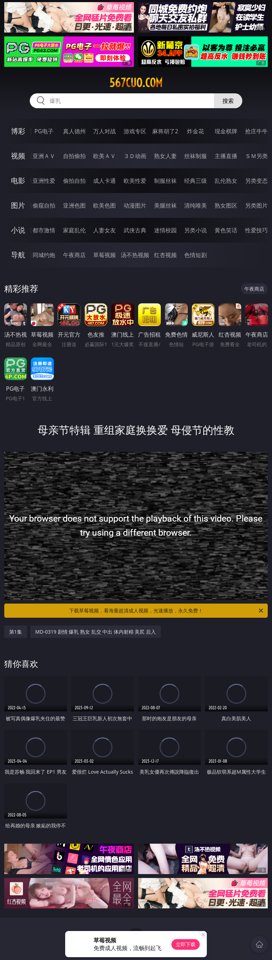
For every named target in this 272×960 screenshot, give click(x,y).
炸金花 (195, 131)
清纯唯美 (195, 205)
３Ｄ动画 (135, 156)
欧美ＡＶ (104, 156)
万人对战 (104, 131)
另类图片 (256, 205)
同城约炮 (44, 255)
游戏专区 (135, 131)
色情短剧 (195, 255)
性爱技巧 (256, 230)
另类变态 (256, 181)
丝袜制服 (195, 156)
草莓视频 (104, 255)
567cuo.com (136, 83)
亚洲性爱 (44, 181)
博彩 (18, 131)
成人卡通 (104, 181)
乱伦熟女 (226, 181)
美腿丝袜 (165, 205)
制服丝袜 (165, 181)
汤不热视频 (135, 255)
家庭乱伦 (74, 230)
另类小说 (195, 230)
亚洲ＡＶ (44, 156)
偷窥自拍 (44, 205)
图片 (18, 205)
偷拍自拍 (74, 181)
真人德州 (74, 131)
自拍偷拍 (74, 156)
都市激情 (44, 230)
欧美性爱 (135, 181)
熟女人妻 (165, 156)
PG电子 (43, 131)
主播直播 (226, 156)
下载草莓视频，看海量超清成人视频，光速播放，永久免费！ (166, 610)
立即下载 (186, 944)
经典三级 (195, 181)
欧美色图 (104, 205)
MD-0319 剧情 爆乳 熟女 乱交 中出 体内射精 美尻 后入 (95, 631)
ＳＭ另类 (256, 156)
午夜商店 (74, 255)
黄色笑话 (226, 230)
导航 (18, 255)
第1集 (15, 631)
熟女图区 (226, 205)
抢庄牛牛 (256, 131)
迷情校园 (165, 230)
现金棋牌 (226, 131)
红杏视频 (165, 255)
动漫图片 (135, 205)
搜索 (228, 101)
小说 (18, 230)
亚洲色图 (74, 205)
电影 (18, 180)
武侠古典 (135, 230)
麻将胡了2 (165, 131)
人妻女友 (104, 230)
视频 (18, 156)
